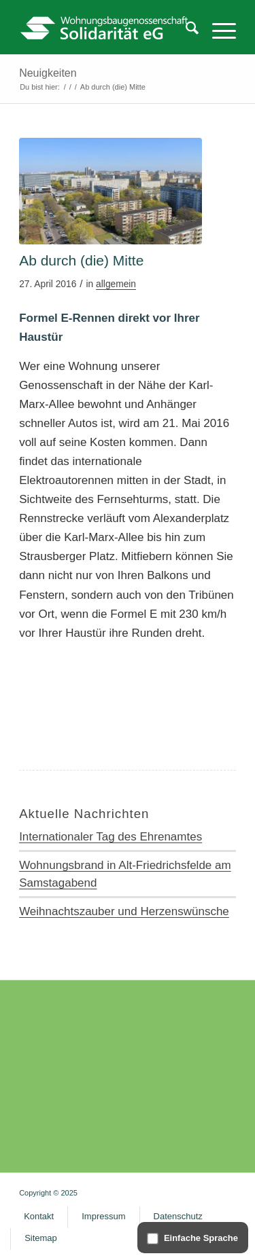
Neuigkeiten (48, 73)
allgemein (116, 284)
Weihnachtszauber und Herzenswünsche (124, 911)
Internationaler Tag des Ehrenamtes (110, 836)
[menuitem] (185, 30)
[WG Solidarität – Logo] (105, 27)
